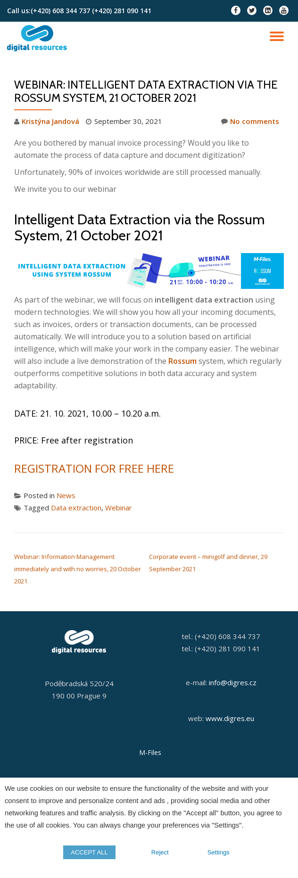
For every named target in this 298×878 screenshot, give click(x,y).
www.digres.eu (230, 718)
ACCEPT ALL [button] (89, 852)
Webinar (118, 507)
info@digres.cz (233, 682)
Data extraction (76, 507)
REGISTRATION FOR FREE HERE (94, 468)
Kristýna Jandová (50, 121)
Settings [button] (218, 852)
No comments (250, 121)
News (66, 495)
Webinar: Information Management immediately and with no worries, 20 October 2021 (77, 568)
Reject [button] (160, 852)
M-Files (150, 752)
